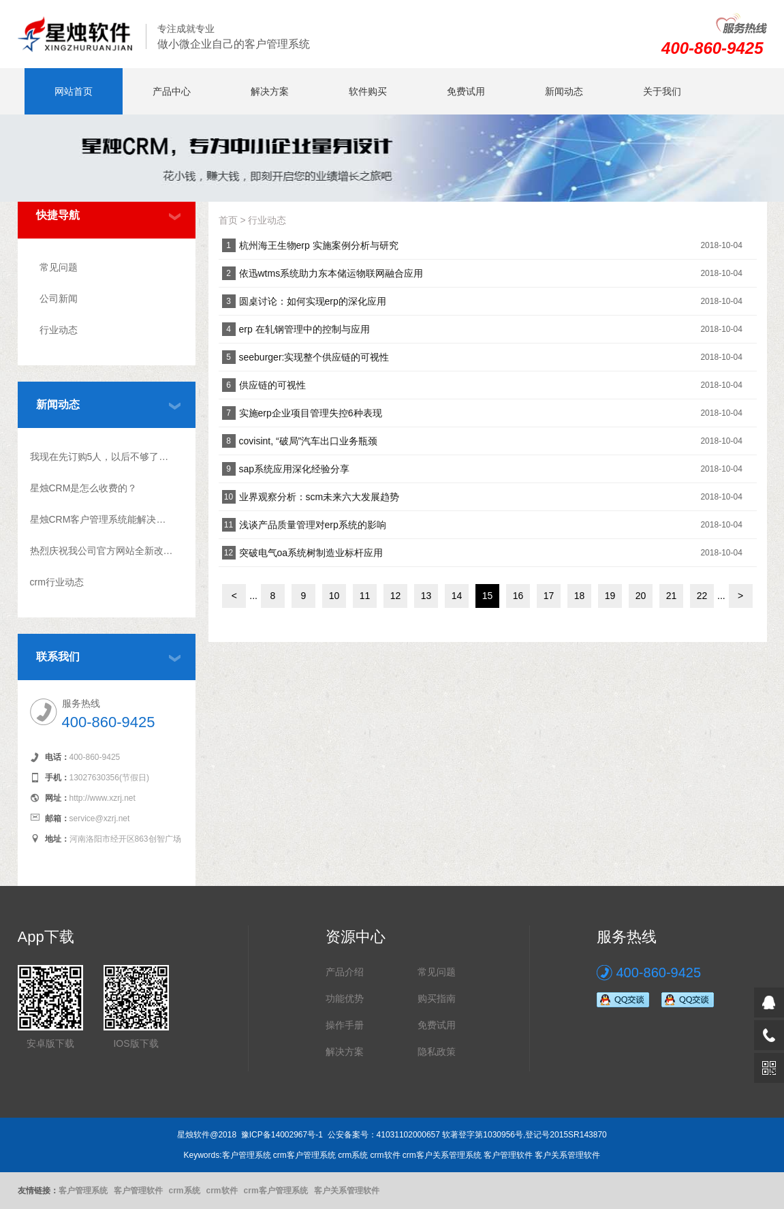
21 (671, 595)
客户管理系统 (83, 1190)
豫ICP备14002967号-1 (282, 1134)
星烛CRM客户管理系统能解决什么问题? (102, 519)
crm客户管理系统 (276, 1190)
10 (334, 595)
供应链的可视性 (272, 385)
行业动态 (59, 329)
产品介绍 (345, 971)
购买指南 (437, 998)
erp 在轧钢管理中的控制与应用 (304, 329)
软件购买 (368, 91)
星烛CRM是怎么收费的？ (84, 488)
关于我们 (662, 91)
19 (610, 595)
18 (579, 595)
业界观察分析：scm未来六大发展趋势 (319, 496)
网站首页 (73, 91)
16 (518, 595)
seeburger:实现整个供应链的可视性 (314, 357)
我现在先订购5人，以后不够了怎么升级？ (102, 456)
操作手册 (345, 1025)
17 (549, 595)
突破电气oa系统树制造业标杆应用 (311, 552)
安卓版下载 (50, 1043)
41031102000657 (408, 1134)
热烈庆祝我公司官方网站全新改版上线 (102, 550)
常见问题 (59, 267)
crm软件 (222, 1190)
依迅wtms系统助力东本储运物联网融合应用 (331, 273)
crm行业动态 (57, 582)
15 (487, 595)
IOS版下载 (135, 1043)
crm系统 (184, 1190)
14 (457, 595)
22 (702, 595)
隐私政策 (437, 1051)
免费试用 (466, 91)
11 (365, 595)
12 (395, 595)
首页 (228, 220)
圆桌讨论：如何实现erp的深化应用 (312, 301)
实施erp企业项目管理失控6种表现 (310, 413)
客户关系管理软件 (346, 1190)
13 (426, 595)
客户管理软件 (138, 1190)
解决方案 (270, 91)
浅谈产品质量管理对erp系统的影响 (312, 524)
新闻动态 (564, 91)
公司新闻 (59, 298)
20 (641, 595)
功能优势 (345, 998)
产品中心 (172, 91)
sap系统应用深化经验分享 (294, 468)
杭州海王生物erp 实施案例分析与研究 (318, 245)
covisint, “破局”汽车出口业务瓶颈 (308, 440)
